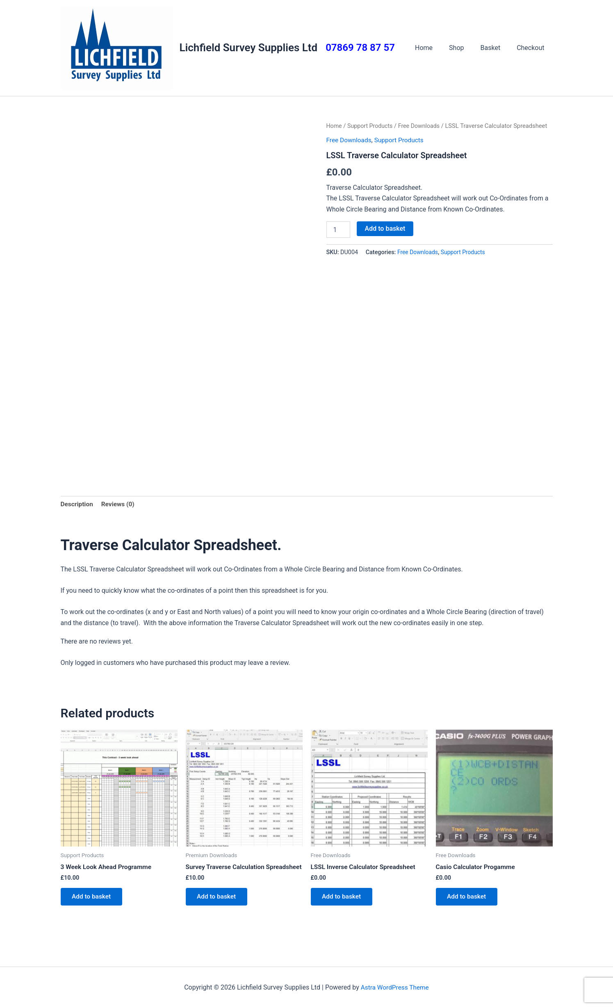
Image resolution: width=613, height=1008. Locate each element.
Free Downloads (422, 126)
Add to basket (385, 228)
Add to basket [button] (93, 899)
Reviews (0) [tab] (120, 504)
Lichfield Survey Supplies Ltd (249, 47)
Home (435, 48)
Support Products (371, 126)
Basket (495, 48)
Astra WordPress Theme (395, 987)
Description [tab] (77, 504)
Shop (464, 48)
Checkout (532, 48)
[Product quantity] (338, 229)
